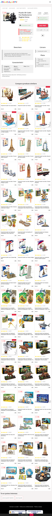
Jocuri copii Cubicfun (21, 8)
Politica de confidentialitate (26, 506)
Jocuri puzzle (12, 8)
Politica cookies (38, 506)
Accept (31, 515)
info (15, 108)
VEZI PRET (42, 25)
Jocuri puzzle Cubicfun (32, 8)
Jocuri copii (5, 8)
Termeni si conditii (14, 506)
